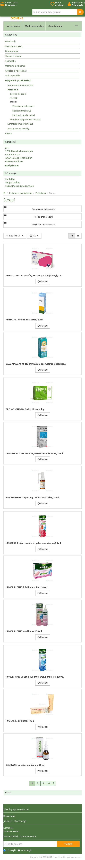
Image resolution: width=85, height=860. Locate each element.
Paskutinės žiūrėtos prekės (19, 186)
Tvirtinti (68, 844)
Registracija (9, 816)
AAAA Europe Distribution (18, 158)
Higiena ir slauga (13, 56)
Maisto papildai (12, 75)
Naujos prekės (12, 182)
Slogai (13, 102)
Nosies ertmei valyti (21, 111)
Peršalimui (13, 90)
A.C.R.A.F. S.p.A (12, 154)
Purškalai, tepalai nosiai (23, 115)
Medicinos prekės (34, 26)
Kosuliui (13, 98)
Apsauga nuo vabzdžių (18, 128)
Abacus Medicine (14, 161)
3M (6, 147)
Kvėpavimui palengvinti (23, 106)
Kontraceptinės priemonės (20, 124)
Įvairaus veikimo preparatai (20, 85)
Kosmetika (10, 61)
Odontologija (55, 26)
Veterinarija (13, 26)
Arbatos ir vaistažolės (16, 71)
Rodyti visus (12, 165)
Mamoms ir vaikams (15, 66)
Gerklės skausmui (18, 94)
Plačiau (43, 281)
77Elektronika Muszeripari (19, 151)
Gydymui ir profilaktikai (18, 80)
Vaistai (8, 133)
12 (34, 235)
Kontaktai (10, 179)
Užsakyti (9, 850)
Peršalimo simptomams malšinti (25, 119)
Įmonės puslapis (11, 831)
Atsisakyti (24, 850)
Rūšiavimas (15, 235)
